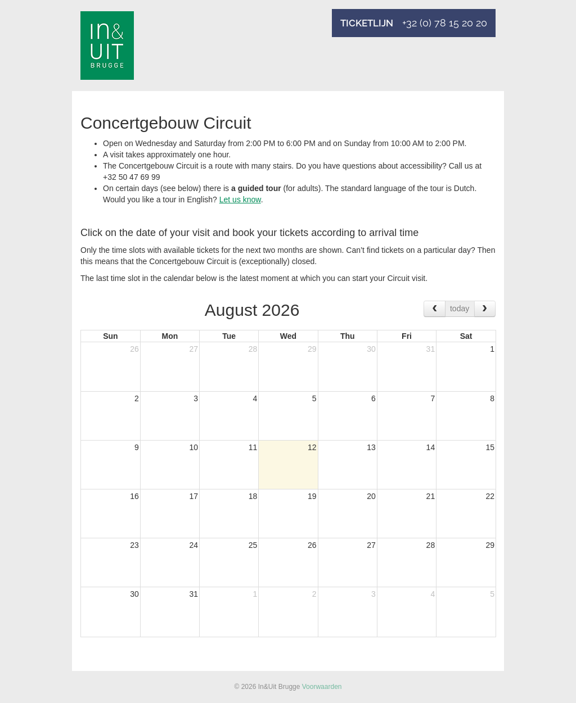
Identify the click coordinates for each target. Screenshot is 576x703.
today (459, 308)
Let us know (240, 199)
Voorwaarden (322, 687)
